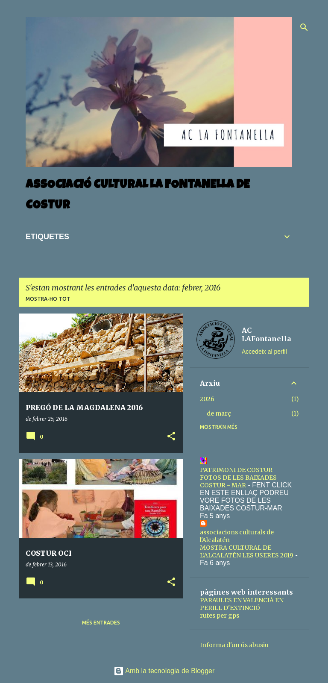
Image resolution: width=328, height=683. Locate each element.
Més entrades (101, 622)
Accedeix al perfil (264, 351)
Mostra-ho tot (48, 299)
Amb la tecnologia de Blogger (164, 670)
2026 (207, 399)
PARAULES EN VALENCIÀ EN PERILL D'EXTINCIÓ (242, 604)
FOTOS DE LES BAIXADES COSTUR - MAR (238, 481)
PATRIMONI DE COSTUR (236, 470)
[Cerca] (304, 27)
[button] (171, 437)
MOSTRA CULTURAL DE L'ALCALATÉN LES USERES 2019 (246, 551)
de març (219, 413)
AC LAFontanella (266, 334)
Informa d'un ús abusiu (234, 645)
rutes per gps (219, 615)
